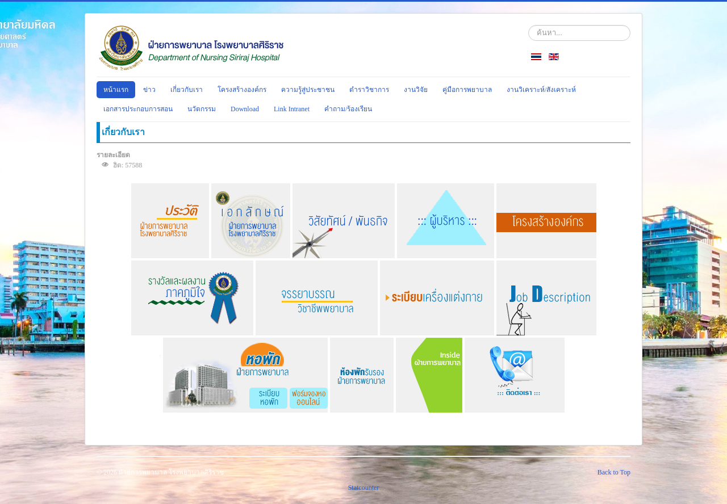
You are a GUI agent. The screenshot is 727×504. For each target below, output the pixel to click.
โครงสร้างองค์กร (242, 90)
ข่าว (149, 90)
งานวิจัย (416, 90)
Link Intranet (292, 109)
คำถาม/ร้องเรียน (348, 109)
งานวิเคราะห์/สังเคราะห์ (541, 90)
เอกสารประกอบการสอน (138, 109)
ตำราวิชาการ (369, 90)
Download (245, 109)
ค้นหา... (528, 25)
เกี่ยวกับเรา (186, 90)
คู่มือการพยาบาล (467, 90)
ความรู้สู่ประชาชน (308, 90)
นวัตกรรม (201, 109)
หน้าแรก (115, 90)
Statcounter (363, 488)
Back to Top (614, 472)
